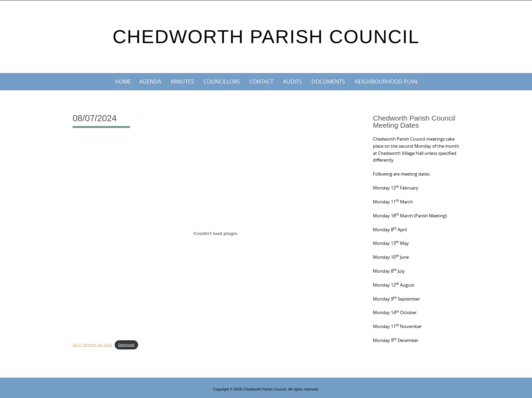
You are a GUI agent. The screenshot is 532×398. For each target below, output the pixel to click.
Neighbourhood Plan (386, 81)
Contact (261, 81)
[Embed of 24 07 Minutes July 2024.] (216, 233)
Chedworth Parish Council (266, 36)
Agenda (150, 81)
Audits (292, 81)
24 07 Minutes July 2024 (92, 344)
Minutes (182, 81)
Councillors (222, 81)
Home (123, 81)
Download (126, 344)
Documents (328, 81)
